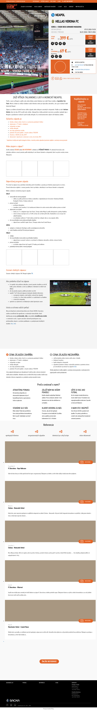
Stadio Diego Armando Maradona (69, 27)
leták (74, 366)
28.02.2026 (85, 580)
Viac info (13, 324)
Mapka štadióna (82, 109)
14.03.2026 (85, 501)
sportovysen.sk (20, 1)
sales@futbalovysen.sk (82, 69)
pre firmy (53, 1)
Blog (65, 6)
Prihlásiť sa (80, 6)
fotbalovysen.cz (10, 1)
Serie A (53, 27)
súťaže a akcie (45, 1)
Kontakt (71, 6)
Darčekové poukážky (50, 6)
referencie (36, 1)
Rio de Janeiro (38, 6)
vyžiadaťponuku (90, 37)
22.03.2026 (85, 461)
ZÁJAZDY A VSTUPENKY (26, 6)
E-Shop (60, 6)
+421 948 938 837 (67, 1)
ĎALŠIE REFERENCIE (49, 661)
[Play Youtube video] (70, 293)
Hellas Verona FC (67, 21)
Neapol (60, 15)
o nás (59, 1)
